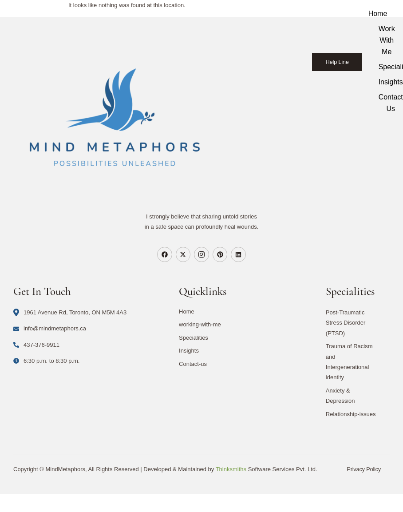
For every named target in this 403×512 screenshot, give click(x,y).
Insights (189, 350)
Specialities (193, 337)
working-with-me (200, 324)
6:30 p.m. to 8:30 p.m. (46, 360)
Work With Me (387, 40)
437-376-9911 (36, 344)
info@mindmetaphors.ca (49, 328)
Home (378, 13)
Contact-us (193, 364)
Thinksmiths (231, 469)
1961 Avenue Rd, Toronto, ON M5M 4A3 (69, 312)
